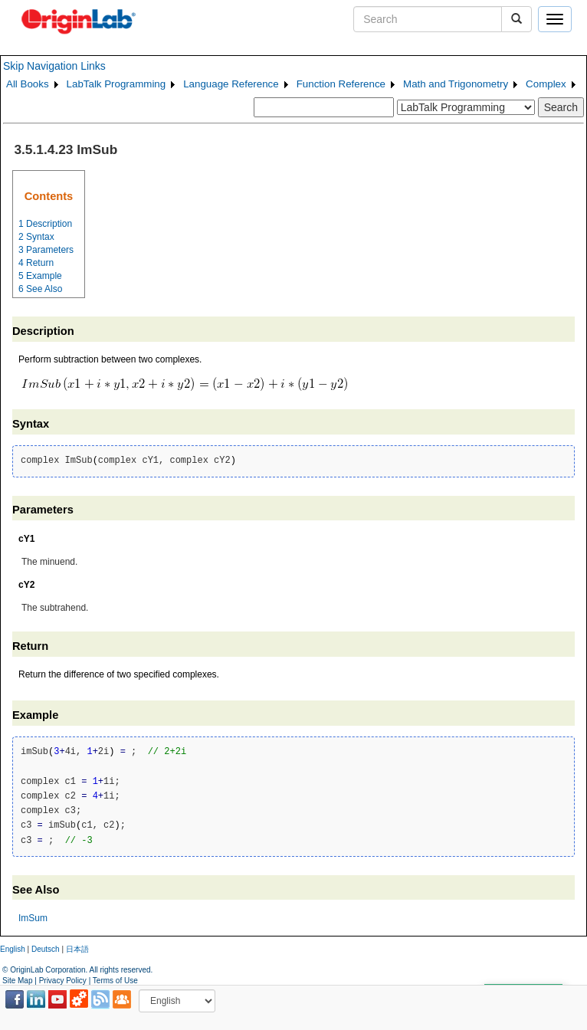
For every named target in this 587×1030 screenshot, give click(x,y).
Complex (546, 84)
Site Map (17, 980)
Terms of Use (115, 980)
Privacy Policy (63, 980)
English (12, 949)
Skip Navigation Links (54, 66)
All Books (27, 84)
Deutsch (45, 949)
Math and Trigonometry (455, 84)
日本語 (77, 949)
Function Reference (341, 84)
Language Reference (231, 84)
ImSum (33, 918)
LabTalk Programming (116, 84)
